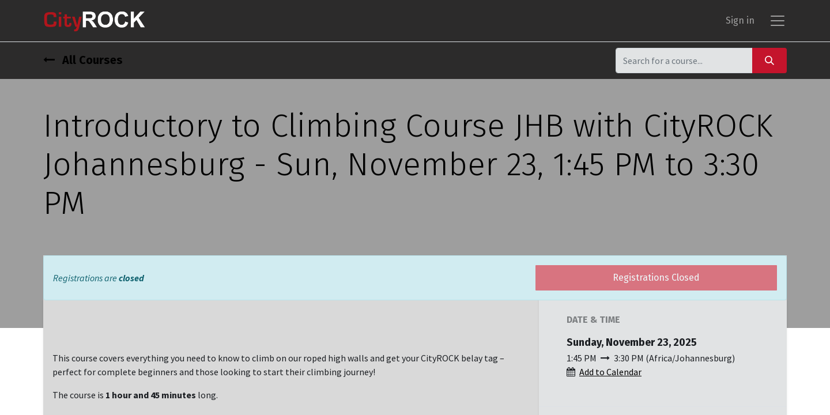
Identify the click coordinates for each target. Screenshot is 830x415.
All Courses (83, 60)
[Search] (769, 60)
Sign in (740, 20)
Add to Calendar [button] (610, 372)
